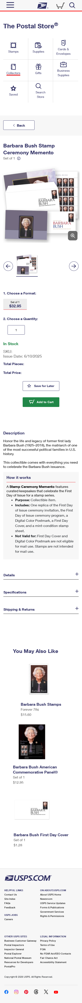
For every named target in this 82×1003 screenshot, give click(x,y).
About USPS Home (50, 894)
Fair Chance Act (49, 957)
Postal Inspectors (14, 945)
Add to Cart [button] (45, 402)
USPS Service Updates (52, 903)
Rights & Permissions (52, 916)
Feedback (9, 907)
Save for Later (47, 385)
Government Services (52, 911)
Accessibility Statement (53, 962)
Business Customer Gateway (20, 940)
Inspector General (14, 949)
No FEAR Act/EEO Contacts (55, 953)
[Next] (74, 266)
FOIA (43, 949)
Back (21, 125)
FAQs (7, 903)
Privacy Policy (48, 940)
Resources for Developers (18, 962)
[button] (15, 304)
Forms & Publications (52, 907)
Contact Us (10, 894)
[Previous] (8, 266)
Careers (8, 919)
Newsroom (46, 898)
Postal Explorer (13, 953)
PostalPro (9, 966)
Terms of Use (47, 945)
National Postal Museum (18, 957)
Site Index (9, 898)
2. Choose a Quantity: (20, 319)
